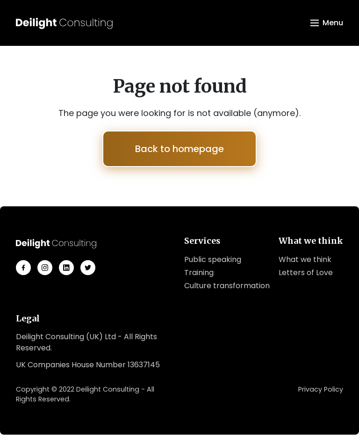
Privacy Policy (320, 389)
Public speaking (212, 259)
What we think (305, 259)
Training (199, 272)
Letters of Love (306, 272)
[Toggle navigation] (326, 23)
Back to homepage (179, 148)
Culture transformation (227, 285)
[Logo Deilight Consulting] (64, 23)
